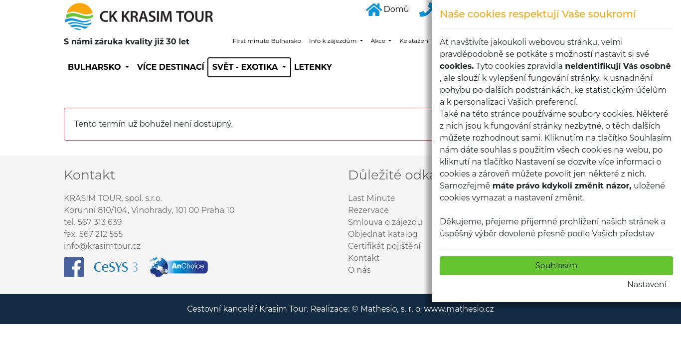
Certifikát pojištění (384, 246)
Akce (379, 40)
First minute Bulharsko (267, 40)
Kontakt (364, 258)
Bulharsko (95, 67)
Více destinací (170, 67)
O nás (359, 270)
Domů (387, 9)
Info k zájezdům (333, 40)
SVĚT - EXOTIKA (246, 67)
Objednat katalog (383, 234)
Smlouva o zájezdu (385, 222)
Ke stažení (415, 40)
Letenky (313, 67)
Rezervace (368, 210)
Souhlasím (556, 265)
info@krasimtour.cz (102, 246)
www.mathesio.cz (459, 309)
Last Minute (371, 198)
